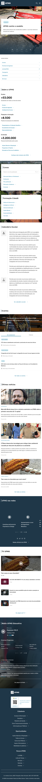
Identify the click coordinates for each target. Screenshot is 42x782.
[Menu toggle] (40, 3)
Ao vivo (9, 628)
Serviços (21, 78)
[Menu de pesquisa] (37, 3)
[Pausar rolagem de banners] (30, 50)
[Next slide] (25, 532)
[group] (9, 517)
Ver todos (6, 215)
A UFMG (20, 755)
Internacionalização (9, 207)
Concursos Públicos (20, 740)
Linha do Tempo (20, 758)
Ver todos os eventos (21, 375)
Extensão (6, 187)
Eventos (20, 765)
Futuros (31, 335)
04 (26, 49)
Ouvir (3, 661)
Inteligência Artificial (9, 205)
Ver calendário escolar (21, 302)
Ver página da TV (21, 613)
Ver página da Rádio (21, 682)
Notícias (20, 763)
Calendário (21, 75)
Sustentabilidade (8, 213)
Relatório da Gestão (20, 721)
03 (21, 49)
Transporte (21, 72)
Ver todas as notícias (21, 492)
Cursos (21, 62)
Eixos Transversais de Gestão (20, 723)
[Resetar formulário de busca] (38, 172)
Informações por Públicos (20, 726)
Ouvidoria (20, 718)
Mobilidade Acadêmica (20, 745)
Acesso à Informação (20, 716)
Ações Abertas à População (19, 735)
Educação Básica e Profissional (12, 176)
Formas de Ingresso (21, 65)
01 (12, 49)
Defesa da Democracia (9, 202)
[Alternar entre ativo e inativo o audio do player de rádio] (8, 635)
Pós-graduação (8, 181)
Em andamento (11, 335)
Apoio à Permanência (20, 743)
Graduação (7, 179)
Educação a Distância (9, 184)
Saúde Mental (7, 210)
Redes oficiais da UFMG (21, 542)
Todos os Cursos (20, 738)
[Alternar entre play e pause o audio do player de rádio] (3, 631)
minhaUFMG (21, 69)
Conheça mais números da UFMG (21, 155)
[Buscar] (36, 172)
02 (17, 49)
